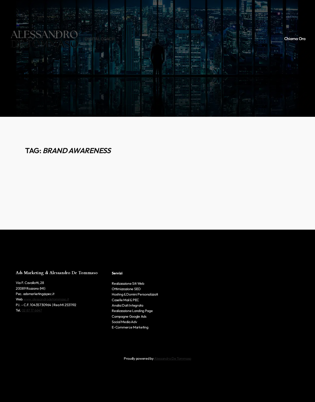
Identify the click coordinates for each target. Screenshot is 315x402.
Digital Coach (100, 38)
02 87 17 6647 (32, 310)
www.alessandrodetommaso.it (46, 299)
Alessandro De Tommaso (172, 358)
